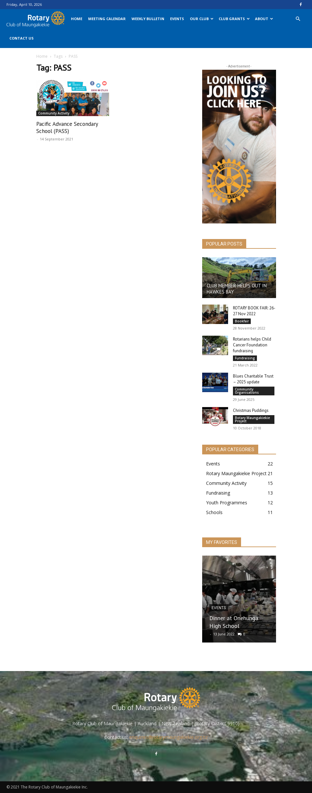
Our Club (202, 18)
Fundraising (245, 358)
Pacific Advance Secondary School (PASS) (67, 127)
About (264, 18)
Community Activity (53, 113)
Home (76, 18)
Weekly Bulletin (148, 18)
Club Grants (234, 18)
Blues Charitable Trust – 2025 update (253, 379)
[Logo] (37, 19)
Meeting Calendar (107, 18)
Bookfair (242, 321)
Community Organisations (247, 391)
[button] (298, 19)
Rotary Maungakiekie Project (252, 419)
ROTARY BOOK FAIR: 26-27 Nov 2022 (254, 311)
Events (177, 18)
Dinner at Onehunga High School (233, 622)
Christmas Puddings (251, 410)
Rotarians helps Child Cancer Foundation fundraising (252, 345)
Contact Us (21, 38)
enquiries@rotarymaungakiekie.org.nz (168, 737)
